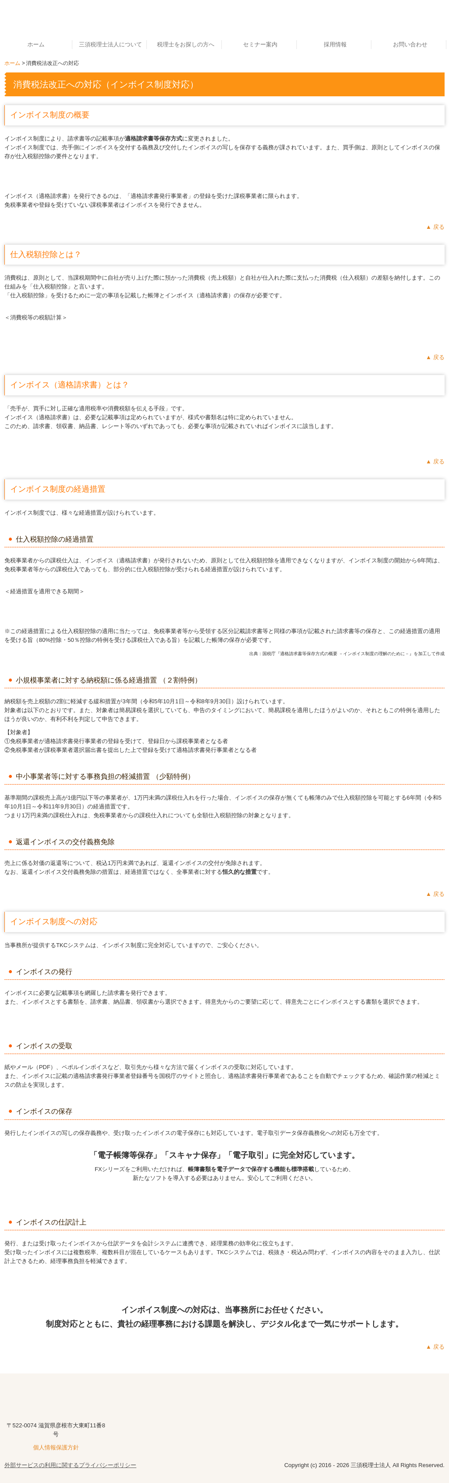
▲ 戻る (435, 227)
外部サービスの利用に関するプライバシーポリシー (70, 1465)
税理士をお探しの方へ (185, 44)
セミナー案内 (260, 44)
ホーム (36, 44)
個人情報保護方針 (56, 1447)
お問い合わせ (410, 44)
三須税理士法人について (110, 44)
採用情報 (335, 44)
